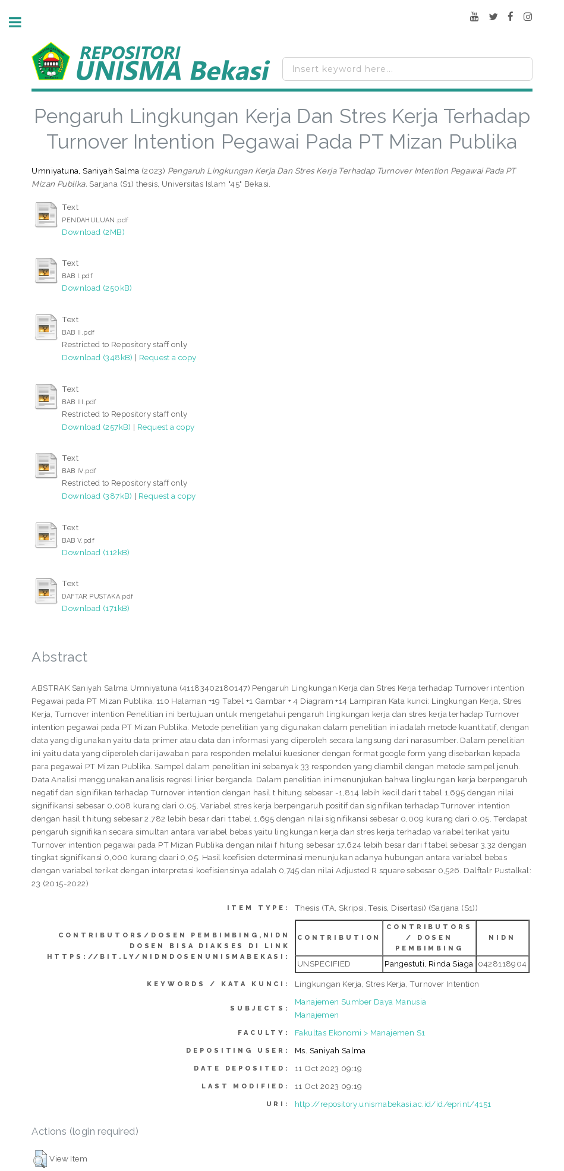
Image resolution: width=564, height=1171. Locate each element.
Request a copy (168, 357)
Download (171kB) (96, 608)
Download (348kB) (97, 357)
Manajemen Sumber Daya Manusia (361, 1001)
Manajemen (317, 1014)
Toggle (21, 22)
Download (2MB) (93, 232)
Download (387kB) (97, 495)
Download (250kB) (97, 287)
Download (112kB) (96, 552)
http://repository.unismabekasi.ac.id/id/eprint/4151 (393, 1104)
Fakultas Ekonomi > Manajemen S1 (360, 1032)
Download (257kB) (96, 427)
